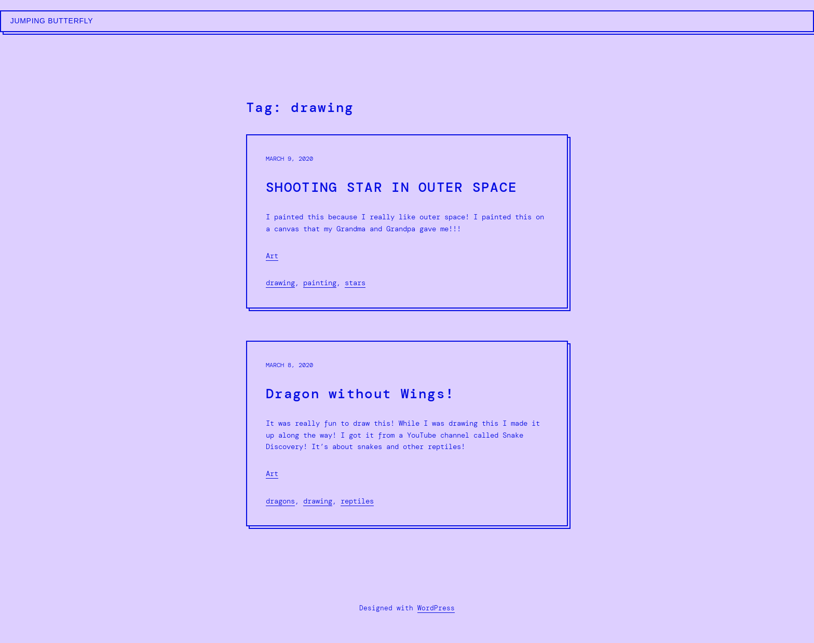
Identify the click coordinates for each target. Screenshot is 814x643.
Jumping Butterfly (51, 21)
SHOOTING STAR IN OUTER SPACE (391, 187)
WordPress (436, 608)
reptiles (357, 501)
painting (319, 282)
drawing (280, 282)
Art (272, 255)
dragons (280, 501)
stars (355, 282)
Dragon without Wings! (360, 394)
